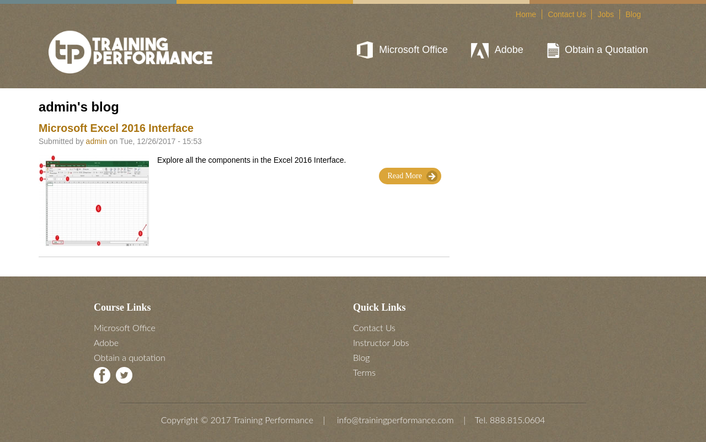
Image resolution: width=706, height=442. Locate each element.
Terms (364, 372)
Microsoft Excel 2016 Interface (116, 128)
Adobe (509, 49)
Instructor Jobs (381, 342)
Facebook (102, 375)
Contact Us (567, 14)
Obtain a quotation (129, 357)
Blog (633, 14)
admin (96, 141)
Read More (404, 176)
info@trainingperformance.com (395, 419)
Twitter (124, 375)
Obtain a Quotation (606, 49)
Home (526, 14)
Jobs (605, 14)
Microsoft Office (413, 49)
